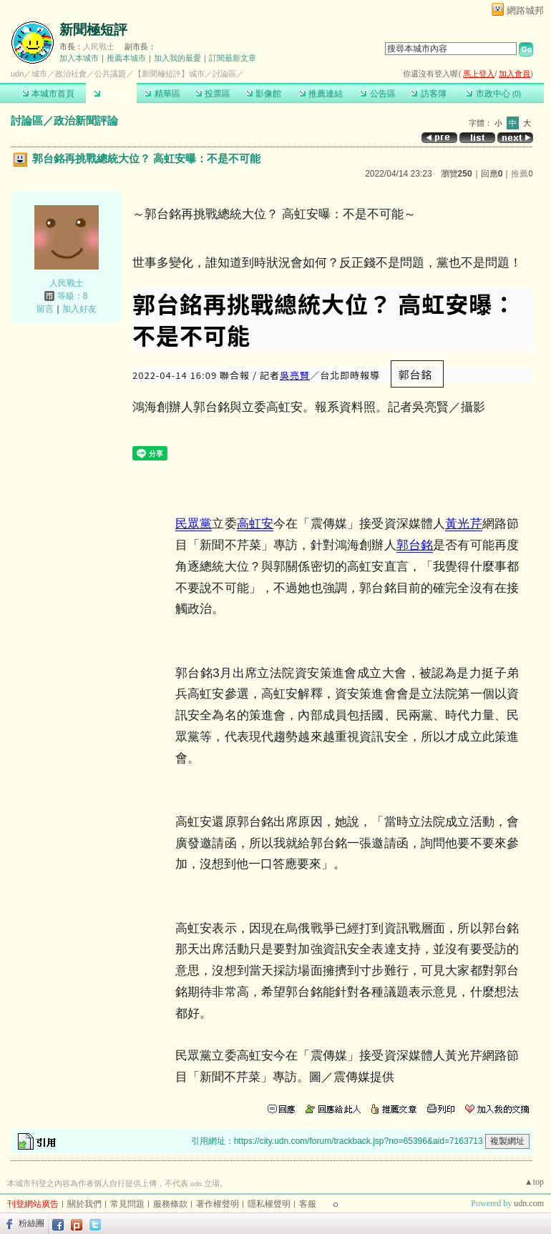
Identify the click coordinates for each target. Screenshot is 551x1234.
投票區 (212, 94)
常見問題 (127, 1204)
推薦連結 (321, 94)
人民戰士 (98, 46)
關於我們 (84, 1204)
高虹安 (255, 523)
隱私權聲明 (269, 1204)
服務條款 (170, 1204)
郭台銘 (414, 545)
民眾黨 (193, 523)
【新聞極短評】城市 (169, 73)
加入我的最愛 (177, 58)
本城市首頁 (48, 94)
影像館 (263, 94)
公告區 (377, 94)
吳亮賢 (295, 375)
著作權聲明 (217, 1204)
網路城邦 (525, 10)
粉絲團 (31, 1223)
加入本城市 (79, 58)
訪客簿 (428, 94)
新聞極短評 (93, 29)
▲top (534, 1182)
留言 (45, 309)
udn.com (529, 1203)
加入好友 (79, 309)
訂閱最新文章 (232, 58)
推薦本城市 (126, 58)
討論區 (111, 94)
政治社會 (71, 73)
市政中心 (493, 94)
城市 (39, 73)
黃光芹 (463, 523)
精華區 (162, 94)
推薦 (522, 174)
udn (17, 73)
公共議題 (110, 73)
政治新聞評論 (86, 120)
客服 (307, 1204)
